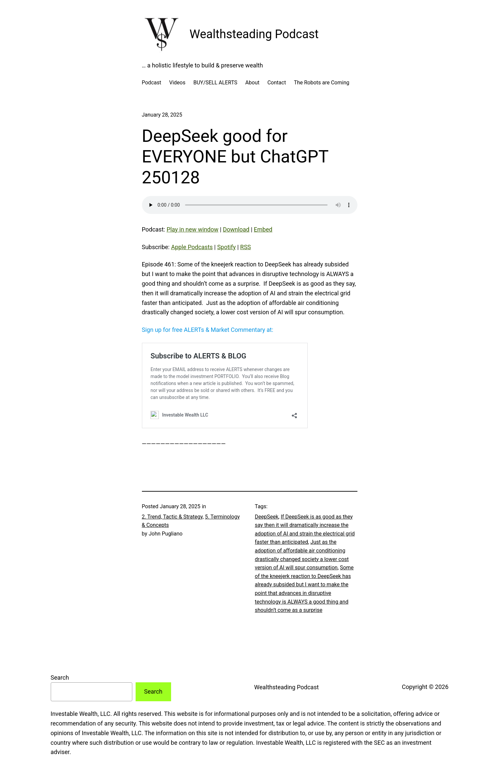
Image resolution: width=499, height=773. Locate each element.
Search (60, 677)
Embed (263, 229)
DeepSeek (267, 517)
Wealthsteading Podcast (254, 34)
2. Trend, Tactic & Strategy (172, 517)
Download (236, 229)
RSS (245, 246)
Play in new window (192, 229)
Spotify (226, 246)
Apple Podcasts (192, 246)
